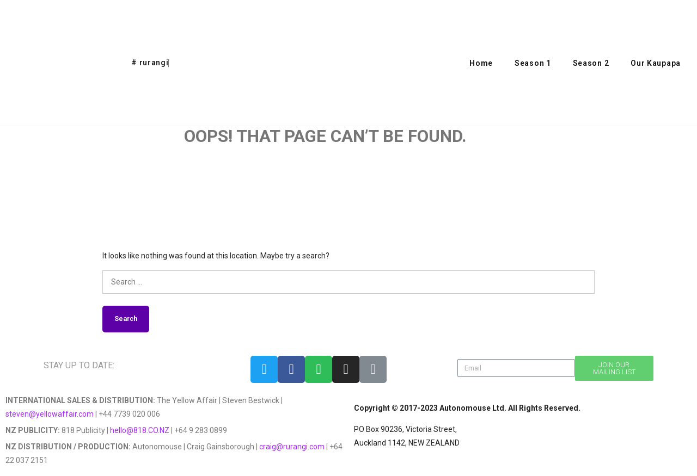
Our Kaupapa (656, 63)
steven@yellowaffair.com (49, 414)
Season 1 (533, 63)
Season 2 (591, 63)
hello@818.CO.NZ (139, 430)
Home (481, 63)
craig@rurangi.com (292, 446)
